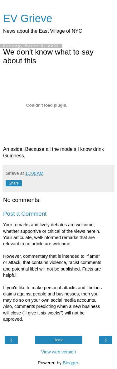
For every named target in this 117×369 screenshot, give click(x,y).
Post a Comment (24, 213)
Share (14, 183)
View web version (58, 351)
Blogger (70, 362)
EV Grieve (27, 18)
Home (58, 340)
